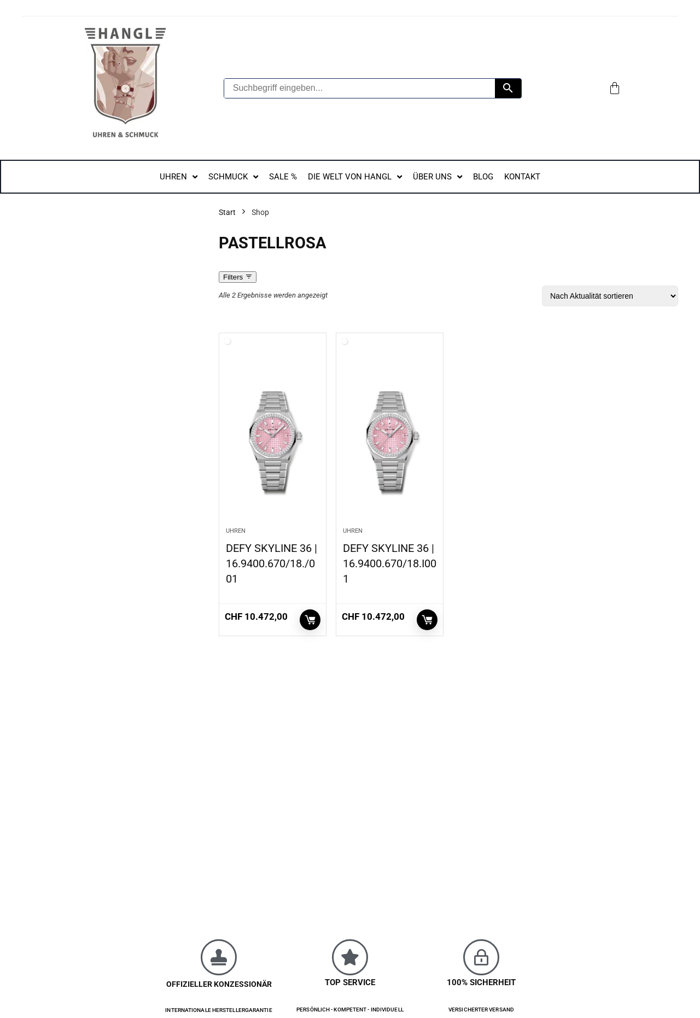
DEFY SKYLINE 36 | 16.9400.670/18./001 (271, 563)
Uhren (236, 530)
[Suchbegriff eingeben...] (359, 88)
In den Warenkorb (310, 619)
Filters (237, 277)
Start (227, 212)
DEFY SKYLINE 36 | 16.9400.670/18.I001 (389, 563)
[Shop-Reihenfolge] (610, 296)
